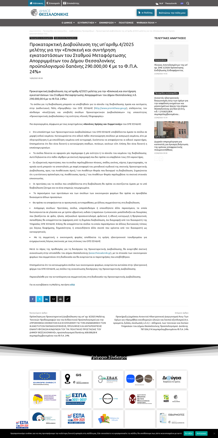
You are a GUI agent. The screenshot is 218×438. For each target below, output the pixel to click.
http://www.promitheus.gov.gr (110, 108)
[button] (188, 3)
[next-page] (161, 159)
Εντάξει (188, 433)
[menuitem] (182, 3)
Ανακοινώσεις (160, 60)
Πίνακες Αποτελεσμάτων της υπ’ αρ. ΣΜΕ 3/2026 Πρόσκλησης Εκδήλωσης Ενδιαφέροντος (171, 68)
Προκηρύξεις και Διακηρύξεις (55, 31)
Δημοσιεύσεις (35, 31)
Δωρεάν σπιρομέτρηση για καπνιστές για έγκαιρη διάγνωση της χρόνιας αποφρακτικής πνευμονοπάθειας (171, 145)
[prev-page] (156, 159)
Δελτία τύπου (160, 137)
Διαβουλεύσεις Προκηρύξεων (81, 31)
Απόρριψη (201, 433)
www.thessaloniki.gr (100, 253)
